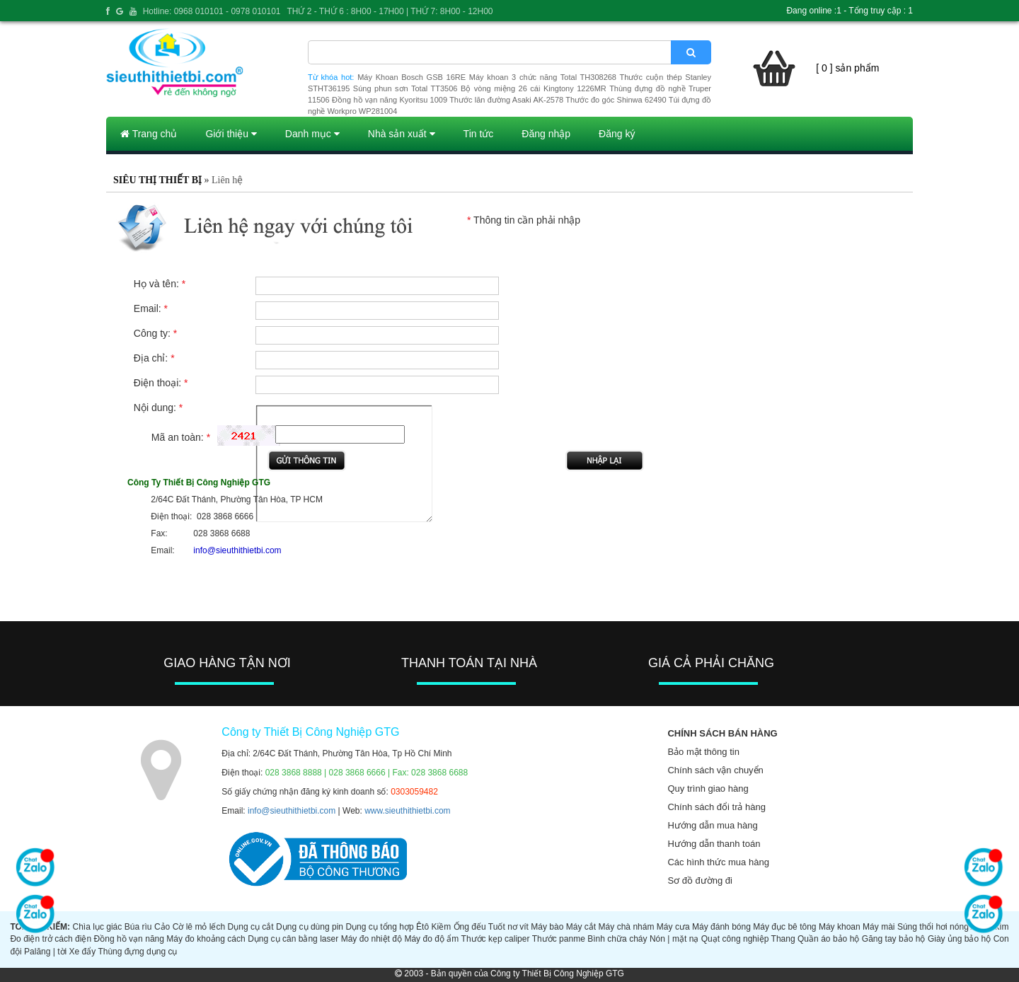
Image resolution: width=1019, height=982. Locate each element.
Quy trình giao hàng (707, 788)
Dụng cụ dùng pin (309, 927)
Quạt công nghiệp (735, 939)
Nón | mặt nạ (674, 939)
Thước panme (558, 939)
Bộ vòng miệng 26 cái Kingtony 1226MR (533, 88)
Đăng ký (617, 133)
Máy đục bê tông (784, 927)
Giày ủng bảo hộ (959, 939)
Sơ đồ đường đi (699, 880)
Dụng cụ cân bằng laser (293, 939)
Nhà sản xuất (401, 133)
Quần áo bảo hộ (828, 939)
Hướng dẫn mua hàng (712, 825)
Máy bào (547, 927)
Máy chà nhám (627, 927)
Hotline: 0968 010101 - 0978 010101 (212, 11)
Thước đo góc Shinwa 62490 (615, 100)
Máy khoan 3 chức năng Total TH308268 (542, 77)
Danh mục (312, 133)
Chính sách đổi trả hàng (716, 807)
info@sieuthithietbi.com (291, 811)
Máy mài (878, 927)
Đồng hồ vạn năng (129, 939)
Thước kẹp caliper (495, 939)
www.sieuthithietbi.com (407, 811)
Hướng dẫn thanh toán (713, 843)
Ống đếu (470, 927)
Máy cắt (581, 927)
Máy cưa (673, 927)
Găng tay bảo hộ (894, 939)
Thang (783, 939)
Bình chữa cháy (617, 939)
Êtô (422, 927)
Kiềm (441, 927)
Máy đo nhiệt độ (371, 939)
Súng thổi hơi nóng (933, 927)
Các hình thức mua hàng (717, 862)
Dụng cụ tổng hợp (379, 927)
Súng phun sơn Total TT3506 (405, 88)
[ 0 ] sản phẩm (847, 68)
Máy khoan (839, 927)
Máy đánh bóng (721, 927)
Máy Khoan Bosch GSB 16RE (411, 77)
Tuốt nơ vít (508, 927)
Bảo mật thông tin (703, 751)
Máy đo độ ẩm (431, 939)
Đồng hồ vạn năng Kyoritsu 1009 (389, 100)
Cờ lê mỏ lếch (199, 927)
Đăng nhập (546, 133)
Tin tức (479, 133)
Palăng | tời (45, 952)
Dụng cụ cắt (251, 927)
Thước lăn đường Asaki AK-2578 (506, 100)
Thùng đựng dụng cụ (137, 952)
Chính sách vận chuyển (715, 770)
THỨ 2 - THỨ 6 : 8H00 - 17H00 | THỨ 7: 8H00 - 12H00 (390, 11)
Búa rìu (138, 927)
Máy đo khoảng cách (205, 939)
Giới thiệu (230, 133)
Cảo (162, 927)
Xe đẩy (82, 952)
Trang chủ (148, 133)
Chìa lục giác (97, 927)
